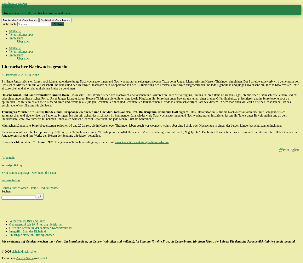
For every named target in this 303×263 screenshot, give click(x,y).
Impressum (16, 38)
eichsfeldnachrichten (14, 6)
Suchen (6, 191)
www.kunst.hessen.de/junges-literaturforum (142, 142)
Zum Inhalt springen (14, 3)
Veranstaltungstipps (21, 34)
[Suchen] (39, 196)
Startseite (15, 31)
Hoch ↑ (42, 258)
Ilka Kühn (33, 75)
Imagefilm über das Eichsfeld (27, 231)
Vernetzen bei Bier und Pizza (27, 221)
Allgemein (8, 157)
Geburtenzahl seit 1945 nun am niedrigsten (35, 224)
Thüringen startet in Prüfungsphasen (31, 235)
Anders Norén (25, 258)
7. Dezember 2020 (13, 75)
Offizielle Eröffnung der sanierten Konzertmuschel (40, 228)
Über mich (23, 41)
